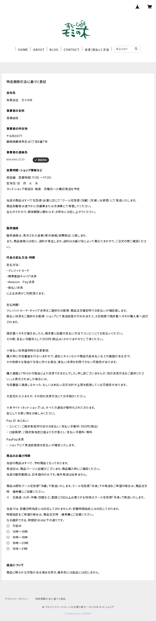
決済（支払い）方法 (97, 49)
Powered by (78, 613)
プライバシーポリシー (17, 598)
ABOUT (38, 49)
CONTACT (72, 49)
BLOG (54, 49)
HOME (23, 49)
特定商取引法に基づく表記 (50, 598)
